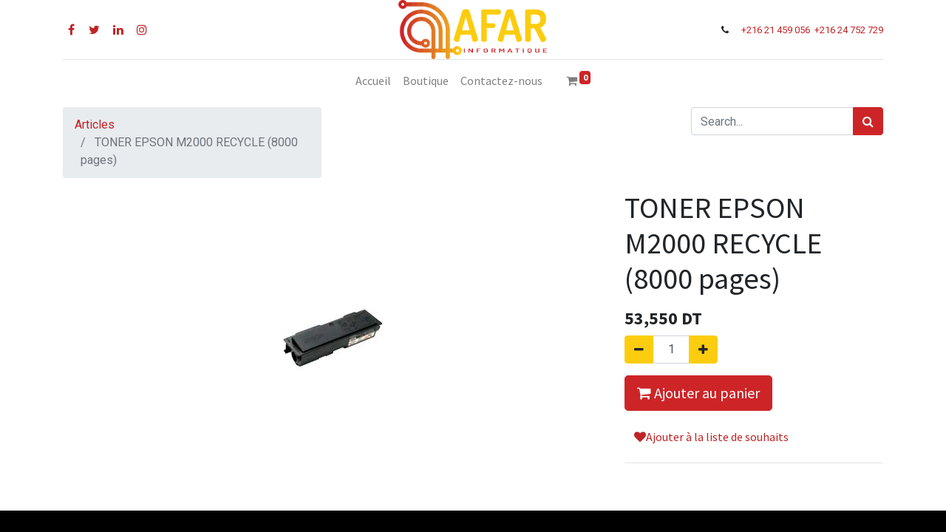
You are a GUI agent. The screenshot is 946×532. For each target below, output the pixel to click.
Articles (95, 124)
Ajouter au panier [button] (698, 392)
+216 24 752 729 (848, 29)
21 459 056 (788, 29)
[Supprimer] (639, 349)
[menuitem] (373, 80)
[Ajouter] (703, 349)
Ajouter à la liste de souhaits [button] (711, 436)
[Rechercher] (868, 121)
